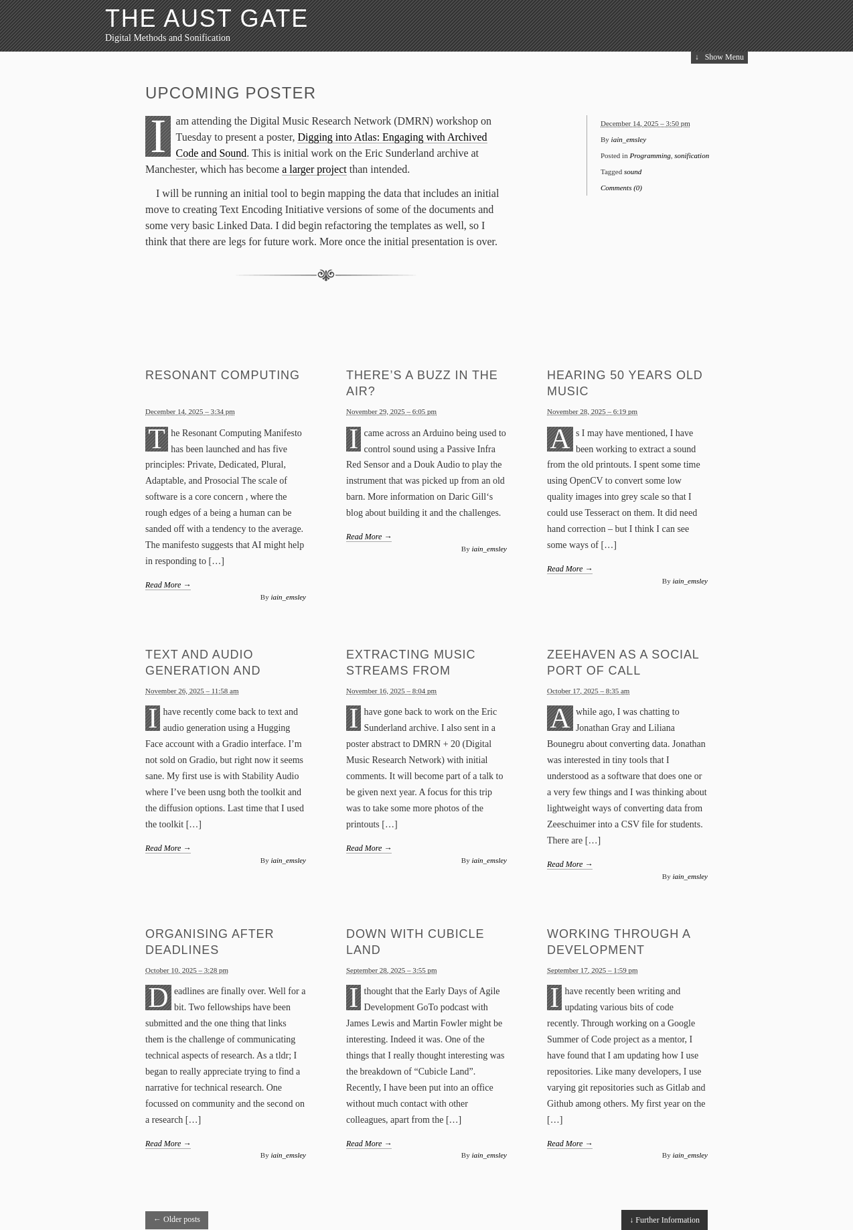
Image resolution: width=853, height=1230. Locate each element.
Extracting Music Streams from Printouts (410, 670)
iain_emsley (629, 139)
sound (632, 171)
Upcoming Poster (230, 93)
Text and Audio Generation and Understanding (202, 670)
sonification (691, 155)
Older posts (176, 1219)
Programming (649, 155)
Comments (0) (621, 188)
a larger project (314, 169)
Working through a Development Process (618, 950)
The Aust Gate (207, 18)
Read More (168, 585)
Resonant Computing (222, 375)
